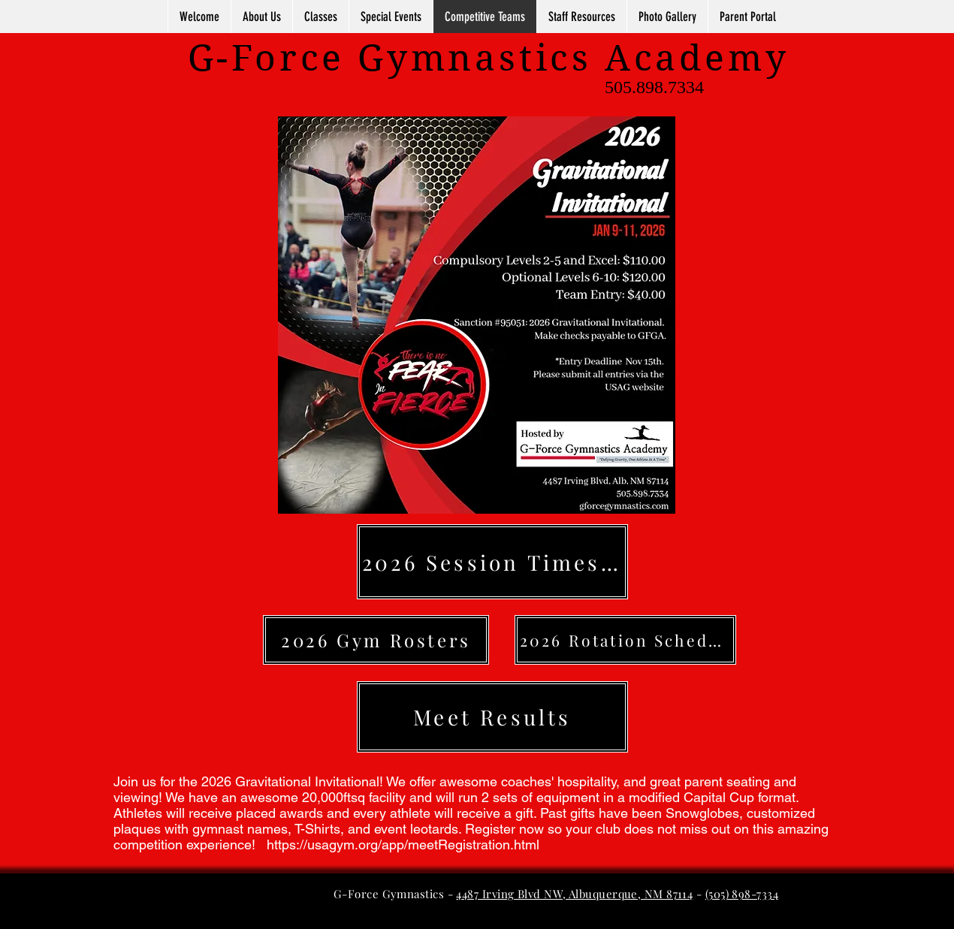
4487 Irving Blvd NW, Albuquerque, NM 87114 (574, 893)
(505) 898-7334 (741, 893)
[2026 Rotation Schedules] (625, 640)
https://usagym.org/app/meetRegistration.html (405, 844)
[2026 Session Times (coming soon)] (492, 561)
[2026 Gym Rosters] (376, 640)
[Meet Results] (492, 717)
